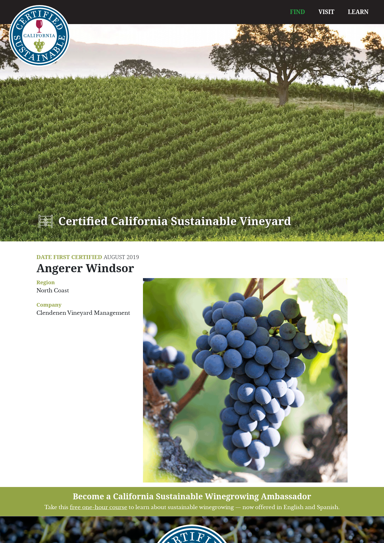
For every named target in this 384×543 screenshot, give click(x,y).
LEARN (358, 12)
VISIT (326, 12)
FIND (297, 12)
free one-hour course (98, 507)
